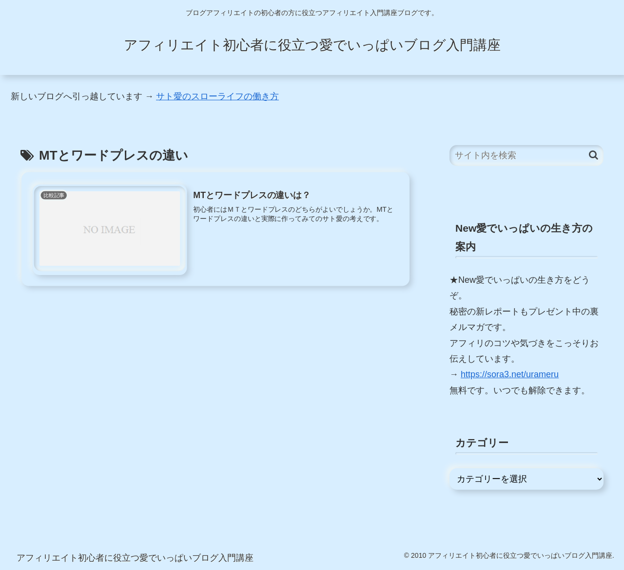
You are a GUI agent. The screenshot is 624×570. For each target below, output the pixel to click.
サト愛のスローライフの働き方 (217, 96)
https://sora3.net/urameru (510, 374)
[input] (526, 155)
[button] (593, 155)
